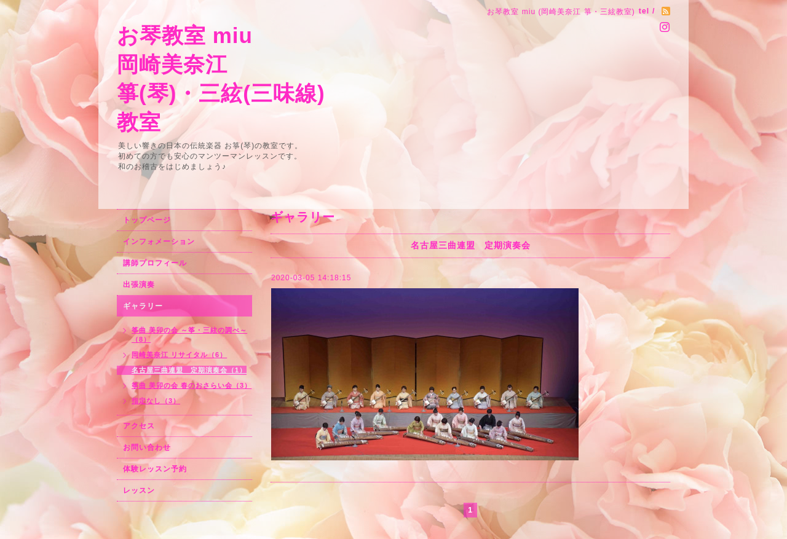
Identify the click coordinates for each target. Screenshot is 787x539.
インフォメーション (159, 241)
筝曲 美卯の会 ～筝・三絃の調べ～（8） (189, 334)
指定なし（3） (156, 400)
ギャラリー (143, 306)
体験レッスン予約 (155, 469)
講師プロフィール (155, 263)
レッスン (139, 490)
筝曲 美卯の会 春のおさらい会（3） (191, 385)
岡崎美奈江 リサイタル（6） (179, 354)
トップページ (147, 220)
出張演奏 (139, 284)
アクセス (139, 426)
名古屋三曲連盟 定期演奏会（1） (189, 370)
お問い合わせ (147, 447)
